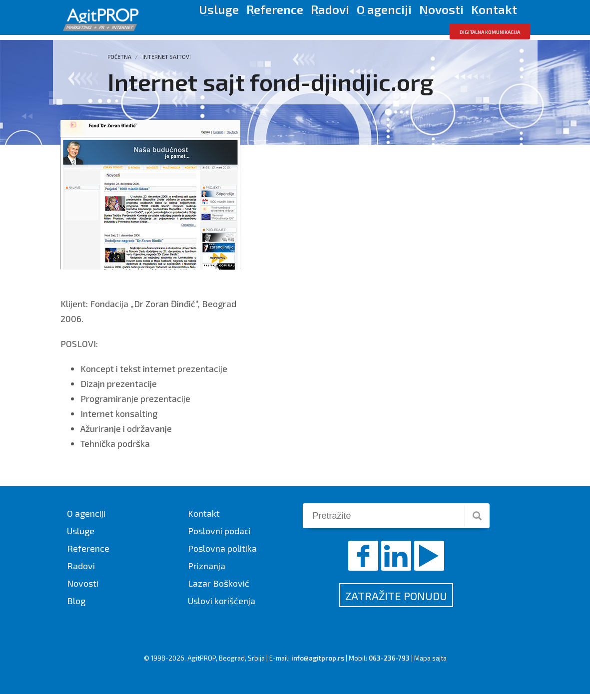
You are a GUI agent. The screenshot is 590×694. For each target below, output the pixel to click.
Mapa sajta (430, 658)
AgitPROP (201, 658)
